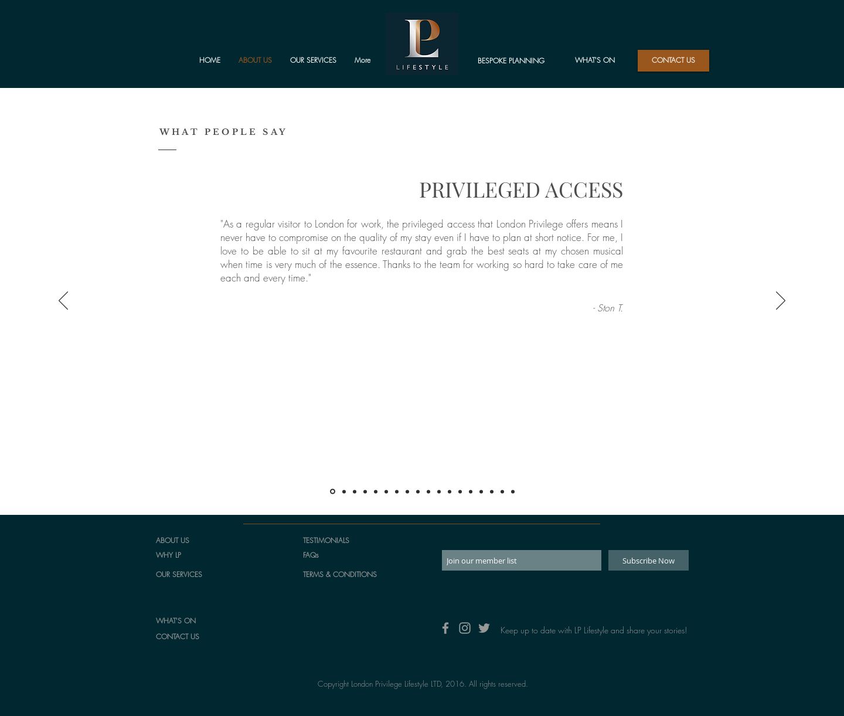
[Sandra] (375, 491)
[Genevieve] (407, 491)
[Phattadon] (397, 491)
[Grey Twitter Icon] (484, 628)
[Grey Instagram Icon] (464, 628)
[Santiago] (428, 491)
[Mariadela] (481, 491)
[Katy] (470, 491)
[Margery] (418, 491)
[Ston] (332, 491)
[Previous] (63, 301)
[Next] (780, 301)
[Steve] (460, 491)
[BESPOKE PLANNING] (511, 61)
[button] (673, 61)
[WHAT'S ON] (595, 61)
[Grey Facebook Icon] (445, 628)
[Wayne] (344, 491)
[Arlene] (492, 491)
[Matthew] (365, 491)
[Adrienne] (449, 491)
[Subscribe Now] (648, 560)
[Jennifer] (386, 491)
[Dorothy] (354, 491)
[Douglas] (513, 491)
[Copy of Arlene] (502, 491)
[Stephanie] (439, 491)
